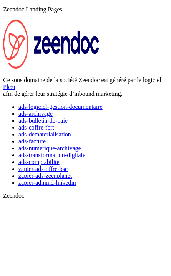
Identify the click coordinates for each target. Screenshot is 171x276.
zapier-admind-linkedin (47, 182)
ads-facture (32, 141)
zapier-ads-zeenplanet (45, 175)
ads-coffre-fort (36, 127)
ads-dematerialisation (44, 134)
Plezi (9, 87)
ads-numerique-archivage (49, 148)
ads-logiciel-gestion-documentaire (60, 107)
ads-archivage (35, 113)
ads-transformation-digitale (51, 155)
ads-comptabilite (39, 162)
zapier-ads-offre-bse (43, 169)
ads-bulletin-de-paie (43, 120)
